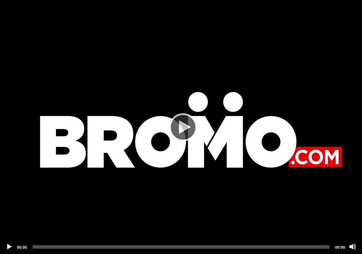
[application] (181, 127)
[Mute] (352, 246)
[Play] (181, 127)
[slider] (181, 247)
